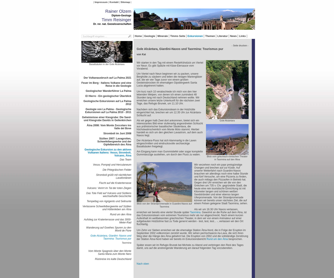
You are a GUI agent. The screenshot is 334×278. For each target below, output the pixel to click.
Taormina (126, 242)
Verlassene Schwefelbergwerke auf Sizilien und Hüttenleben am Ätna (106, 208)
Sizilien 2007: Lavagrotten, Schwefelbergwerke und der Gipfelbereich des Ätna (114, 141)
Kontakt (113, 2)
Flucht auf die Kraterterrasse (115, 183)
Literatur (222, 36)
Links (242, 36)
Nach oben (143, 263)
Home (138, 36)
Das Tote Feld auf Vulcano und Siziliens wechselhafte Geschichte (108, 195)
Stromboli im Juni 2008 (117, 133)
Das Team (125, 159)
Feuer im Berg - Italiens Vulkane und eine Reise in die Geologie (106, 84)
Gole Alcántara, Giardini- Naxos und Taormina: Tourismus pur (111, 237)
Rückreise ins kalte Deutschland (113, 259)
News (233, 36)
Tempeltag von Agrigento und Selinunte (109, 201)
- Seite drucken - (240, 45)
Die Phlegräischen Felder (117, 169)
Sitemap (125, 2)
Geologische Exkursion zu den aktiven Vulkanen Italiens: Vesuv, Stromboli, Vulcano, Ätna (108, 152)
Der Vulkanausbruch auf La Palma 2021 (107, 77)
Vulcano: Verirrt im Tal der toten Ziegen (109, 188)
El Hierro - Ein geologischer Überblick (108, 96)
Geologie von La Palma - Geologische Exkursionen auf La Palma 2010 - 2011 (108, 111)
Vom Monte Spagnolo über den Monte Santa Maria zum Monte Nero (109, 252)
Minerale (162, 36)
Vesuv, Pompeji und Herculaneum (112, 164)
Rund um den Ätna (120, 214)
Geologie (149, 36)
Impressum (101, 2)
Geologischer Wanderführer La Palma (108, 90)
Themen (210, 36)
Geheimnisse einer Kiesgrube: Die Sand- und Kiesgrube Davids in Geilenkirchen (106, 119)
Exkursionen (195, 36)
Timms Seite (177, 36)
